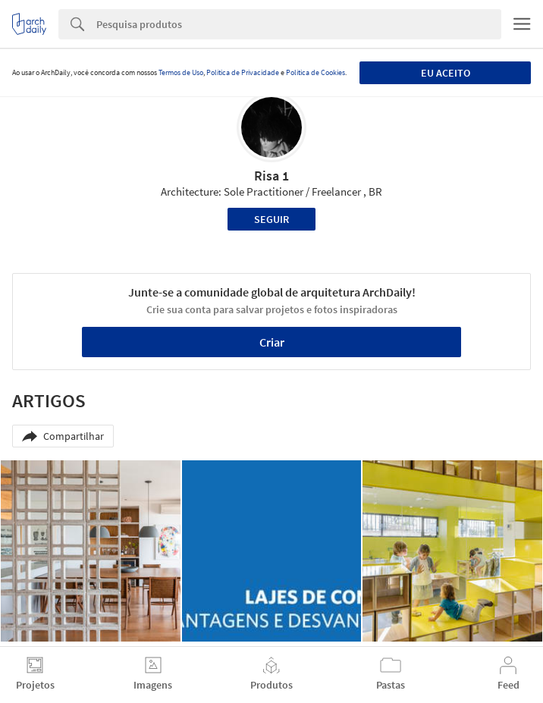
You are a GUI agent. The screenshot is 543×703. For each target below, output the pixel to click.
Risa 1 (271, 175)
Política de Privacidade (242, 72)
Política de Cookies (315, 72)
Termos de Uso (181, 72)
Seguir (271, 219)
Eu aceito (445, 73)
